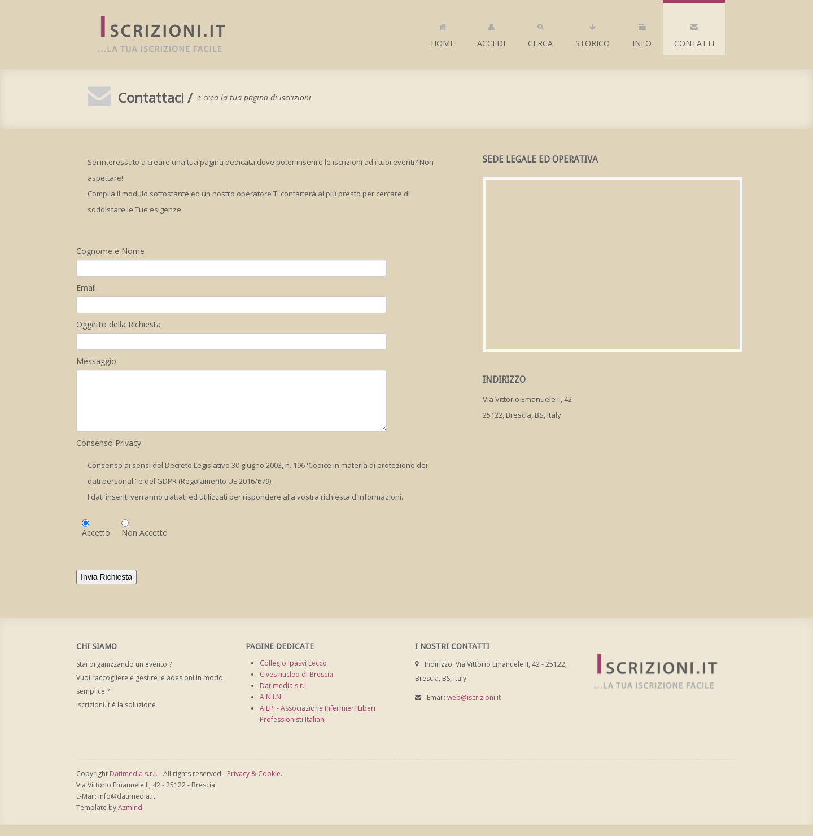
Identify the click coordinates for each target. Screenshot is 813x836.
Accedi (491, 33)
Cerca (540, 33)
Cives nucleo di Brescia (296, 674)
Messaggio (96, 361)
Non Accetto (144, 532)
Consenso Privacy (108, 442)
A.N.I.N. (271, 697)
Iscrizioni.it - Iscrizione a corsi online (155, 34)
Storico (592, 33)
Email (86, 287)
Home (442, 33)
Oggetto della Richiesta (118, 324)
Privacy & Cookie (254, 773)
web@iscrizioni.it (474, 697)
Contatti (694, 33)
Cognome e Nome (110, 251)
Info (642, 33)
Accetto (96, 532)
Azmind (130, 807)
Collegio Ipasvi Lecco (293, 663)
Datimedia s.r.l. (284, 685)
